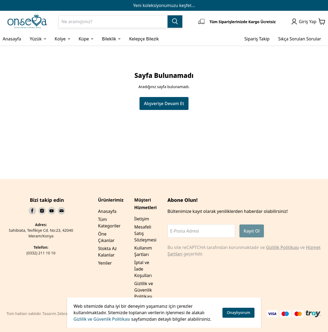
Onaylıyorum (238, 312)
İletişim (141, 219)
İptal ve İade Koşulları (143, 269)
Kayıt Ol (252, 231)
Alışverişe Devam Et (164, 103)
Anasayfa (107, 211)
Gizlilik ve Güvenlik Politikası (102, 319)
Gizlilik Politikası (282, 247)
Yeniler (105, 263)
